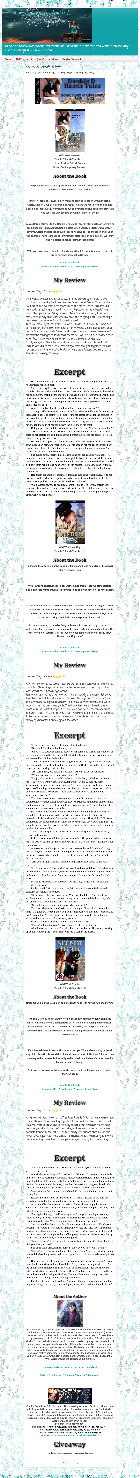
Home (7, 59)
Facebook (92, 1367)
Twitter (44, 1375)
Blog (67, 1367)
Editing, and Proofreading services (37, 59)
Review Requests (72, 59)
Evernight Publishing (87, 266)
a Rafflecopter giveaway (70, 1463)
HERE (58, 1453)
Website (46, 1367)
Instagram (56, 1375)
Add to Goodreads (70, 262)
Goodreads (94, 1375)
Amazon (46, 266)
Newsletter (79, 1367)
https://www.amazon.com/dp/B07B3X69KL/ (75, 1435)
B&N (56, 266)
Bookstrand (67, 266)
